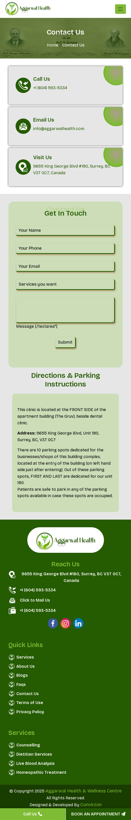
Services (25, 657)
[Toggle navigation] (120, 9)
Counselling (28, 745)
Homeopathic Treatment (41, 772)
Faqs (21, 684)
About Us (25, 666)
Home (52, 45)
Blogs (22, 675)
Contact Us (27, 693)
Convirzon (91, 804)
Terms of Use (29, 702)
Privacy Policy (30, 711)
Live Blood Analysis (35, 763)
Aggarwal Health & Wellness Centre (83, 791)
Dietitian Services (34, 754)
